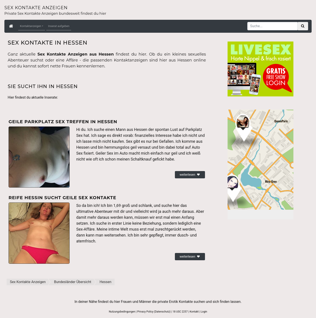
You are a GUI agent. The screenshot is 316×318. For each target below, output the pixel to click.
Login (204, 311)
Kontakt (194, 311)
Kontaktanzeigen (30, 26)
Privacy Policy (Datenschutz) (154, 311)
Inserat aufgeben (58, 26)
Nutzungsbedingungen (122, 311)
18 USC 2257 (180, 311)
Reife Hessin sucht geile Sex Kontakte (62, 197)
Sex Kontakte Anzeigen (36, 7)
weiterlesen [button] (190, 174)
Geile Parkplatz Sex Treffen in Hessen (63, 121)
